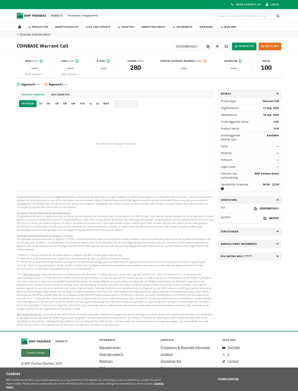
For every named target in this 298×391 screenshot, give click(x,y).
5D (48, 103)
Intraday (27, 103)
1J (90, 103)
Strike (136, 61)
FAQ (102, 368)
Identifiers (250, 200)
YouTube (231, 347)
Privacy (166, 368)
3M (65, 103)
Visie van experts (98, 27)
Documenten (60, 94)
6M (73, 103)
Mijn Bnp (228, 27)
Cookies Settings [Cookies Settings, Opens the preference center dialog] (228, 381)
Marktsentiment (154, 27)
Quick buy (270, 46)
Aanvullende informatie (250, 244)
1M (57, 103)
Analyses (126, 27)
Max (106, 103)
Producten (38, 27)
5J (97, 103)
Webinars (206, 27)
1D (40, 103)
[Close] (292, 381)
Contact (230, 361)
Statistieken (250, 231)
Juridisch (167, 354)
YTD (82, 103)
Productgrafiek (33, 94)
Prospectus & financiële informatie (185, 347)
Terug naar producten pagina (35, 34)
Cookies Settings (36, 352)
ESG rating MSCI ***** (250, 256)
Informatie (183, 27)
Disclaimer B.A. (171, 361)
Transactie (244, 46)
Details (250, 93)
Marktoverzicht (67, 27)
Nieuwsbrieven (109, 347)
